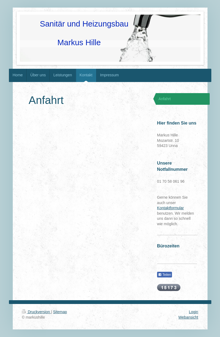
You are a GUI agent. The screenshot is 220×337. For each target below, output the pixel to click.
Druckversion (36, 312)
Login (193, 312)
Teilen (164, 275)
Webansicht (188, 317)
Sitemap (60, 312)
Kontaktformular (170, 208)
